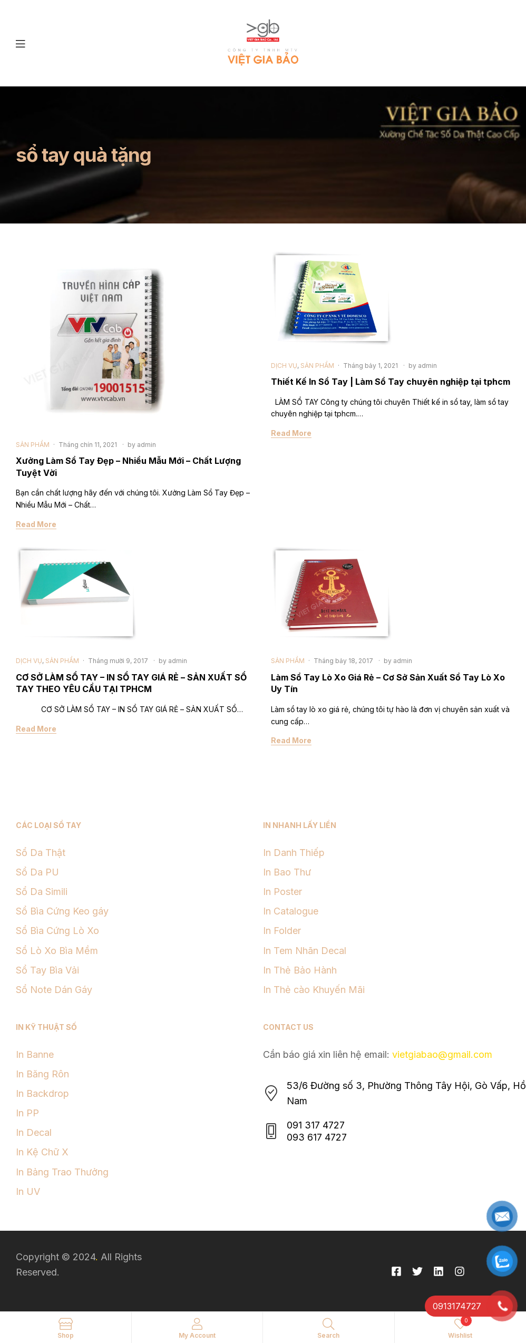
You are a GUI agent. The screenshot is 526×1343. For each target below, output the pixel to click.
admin (146, 445)
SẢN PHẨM (33, 445)
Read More (36, 524)
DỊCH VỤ (284, 365)
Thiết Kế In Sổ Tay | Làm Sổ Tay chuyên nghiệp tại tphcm (390, 381)
